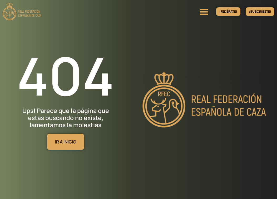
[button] (204, 12)
